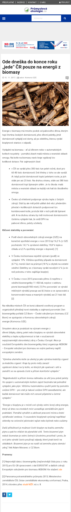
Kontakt (32, 2)
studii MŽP (28, 484)
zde (60, 469)
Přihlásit (64, 2)
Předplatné (8, 2)
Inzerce (21, 2)
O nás (43, 2)
